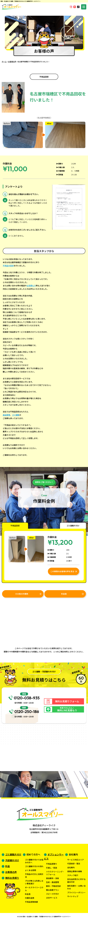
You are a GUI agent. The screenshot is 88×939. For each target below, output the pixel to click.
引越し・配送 (51, 884)
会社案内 (71, 884)
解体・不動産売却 (53, 902)
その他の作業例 (21, 594)
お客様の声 (12, 61)
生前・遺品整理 (52, 898)
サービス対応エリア (75, 876)
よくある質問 (30, 887)
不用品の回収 (8, 265)
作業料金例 (29, 914)
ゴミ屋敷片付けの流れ (34, 883)
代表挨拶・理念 (73, 880)
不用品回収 (44, 76)
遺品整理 (6, 415)
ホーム (4, 61)
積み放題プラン (52, 906)
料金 (7, 883)
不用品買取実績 (31, 918)
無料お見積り (12, 894)
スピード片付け (52, 910)
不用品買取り (51, 880)
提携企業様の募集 (74, 888)
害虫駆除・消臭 (52, 895)
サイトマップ (72, 913)
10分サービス (51, 914)
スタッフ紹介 (72, 892)
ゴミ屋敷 (15, 415)
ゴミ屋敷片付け (13, 871)
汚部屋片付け (12, 877)
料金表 (63, 594)
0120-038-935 (24, 703)
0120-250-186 (24, 725)
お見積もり (31, 285)
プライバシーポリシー (76, 909)
